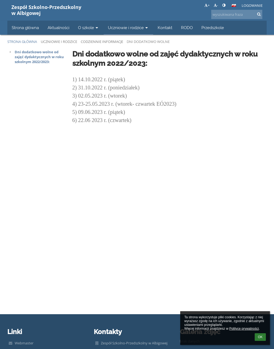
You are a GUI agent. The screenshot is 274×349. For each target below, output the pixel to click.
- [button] (216, 5)
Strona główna (22, 41)
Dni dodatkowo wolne (148, 41)
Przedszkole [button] (212, 27)
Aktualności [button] (58, 27)
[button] (234, 5)
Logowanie (252, 5)
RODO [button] (187, 27)
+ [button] (207, 5)
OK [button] (260, 337)
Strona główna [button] (25, 27)
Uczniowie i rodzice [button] (128, 27)
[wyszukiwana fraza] (237, 14)
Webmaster (24, 343)
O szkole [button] (88, 27)
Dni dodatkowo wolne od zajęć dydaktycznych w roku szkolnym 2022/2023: (39, 56)
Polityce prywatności (244, 329)
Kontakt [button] (165, 27)
